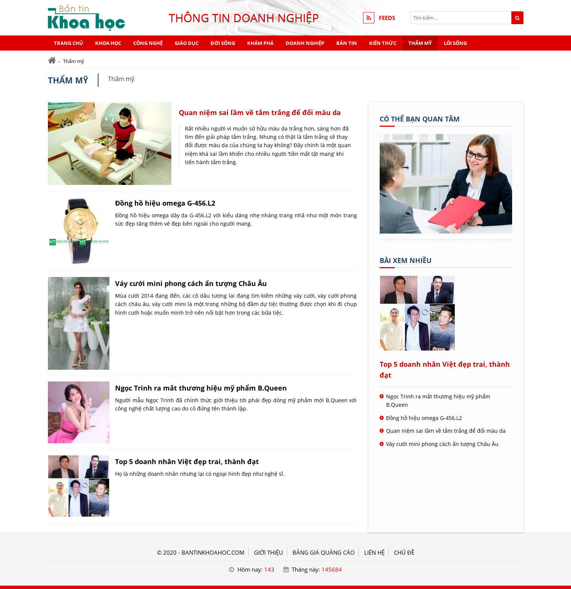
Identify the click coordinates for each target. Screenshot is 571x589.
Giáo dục (187, 43)
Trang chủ (68, 43)
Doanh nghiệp (305, 43)
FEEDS (387, 18)
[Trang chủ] (52, 60)
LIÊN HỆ (374, 552)
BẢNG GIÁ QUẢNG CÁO (323, 552)
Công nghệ (148, 43)
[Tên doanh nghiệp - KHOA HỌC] (446, 231)
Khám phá (260, 43)
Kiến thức (382, 43)
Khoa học (108, 43)
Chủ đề (404, 552)
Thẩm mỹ (420, 43)
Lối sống (455, 43)
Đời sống (223, 43)
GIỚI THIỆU (268, 552)
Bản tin (346, 43)
